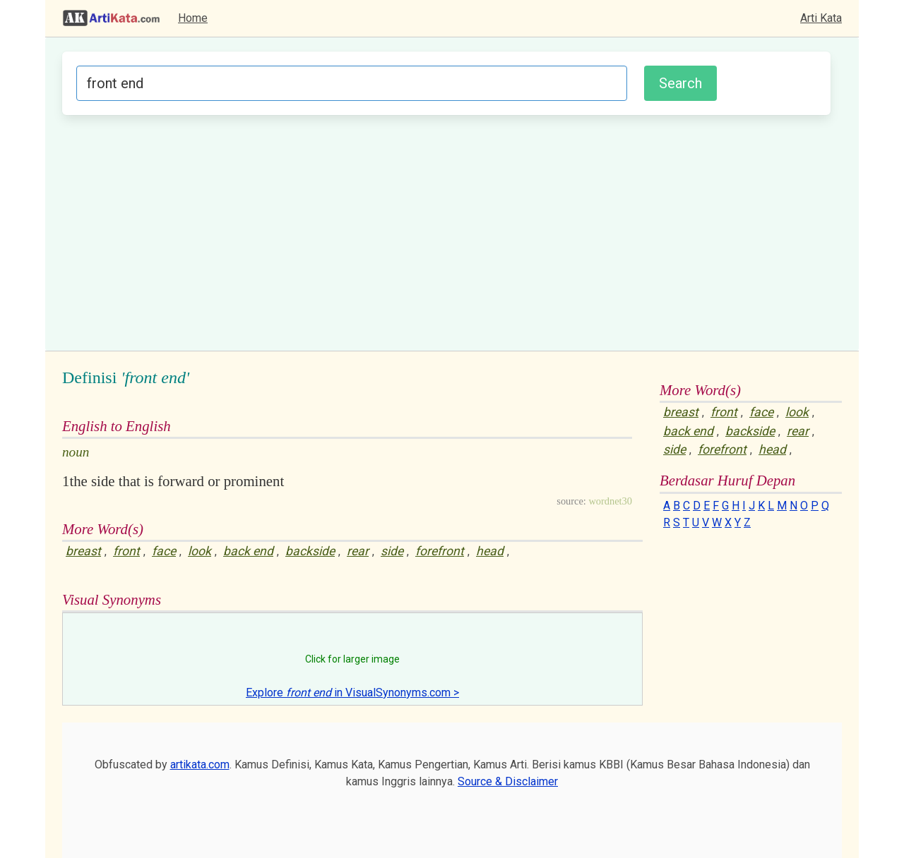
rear (358, 551)
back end (248, 551)
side (392, 551)
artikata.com (200, 764)
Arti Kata (821, 18)
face (164, 551)
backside (310, 551)
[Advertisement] (446, 231)
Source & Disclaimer (508, 781)
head (490, 551)
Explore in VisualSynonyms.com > (352, 692)
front (126, 551)
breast (83, 551)
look (199, 551)
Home (193, 18)
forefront (439, 551)
